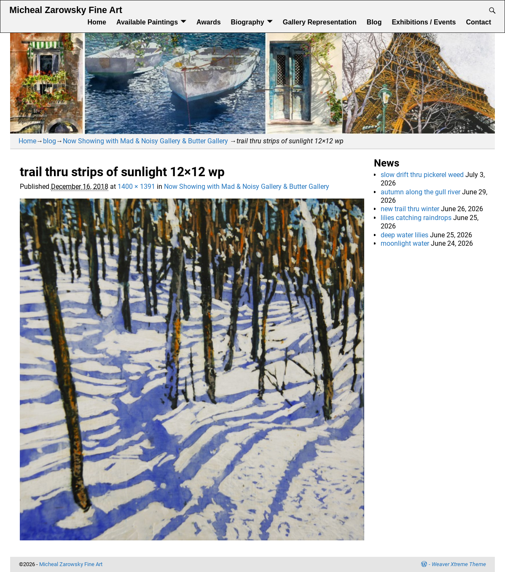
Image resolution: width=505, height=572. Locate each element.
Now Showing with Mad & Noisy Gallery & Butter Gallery (145, 141)
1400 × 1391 (136, 187)
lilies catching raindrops (416, 218)
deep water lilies (404, 235)
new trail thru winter (410, 209)
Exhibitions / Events (424, 22)
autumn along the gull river (420, 192)
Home (96, 22)
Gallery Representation (320, 22)
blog (49, 141)
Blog (374, 22)
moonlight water (405, 243)
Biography (247, 22)
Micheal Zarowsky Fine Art (65, 10)
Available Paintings (147, 22)
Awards (208, 22)
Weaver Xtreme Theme (459, 564)
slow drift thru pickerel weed (422, 175)
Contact (478, 22)
